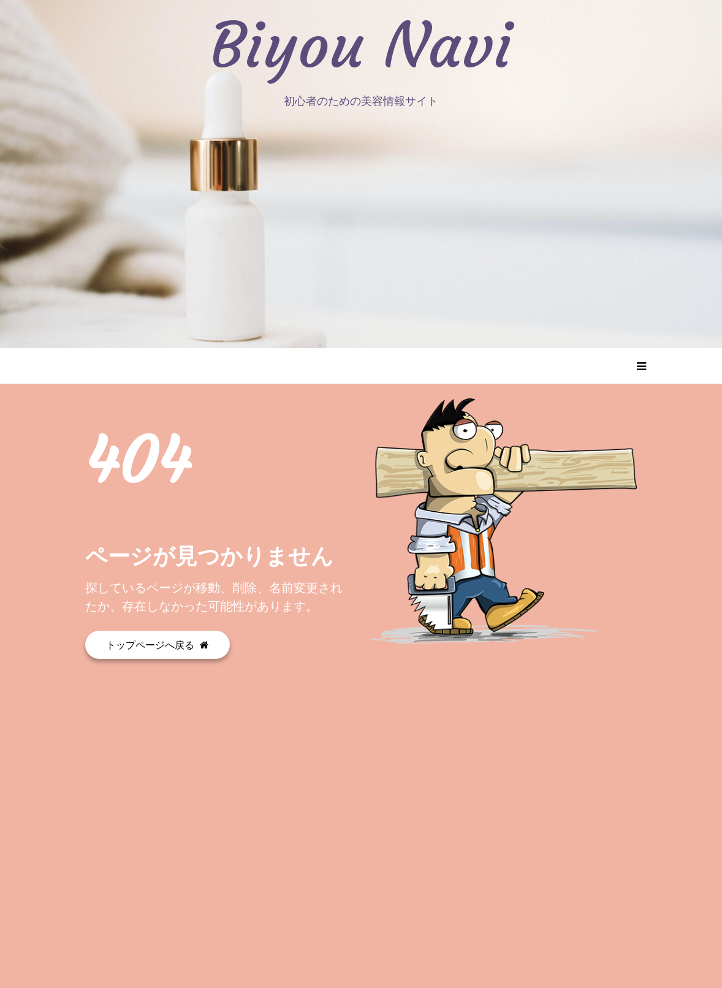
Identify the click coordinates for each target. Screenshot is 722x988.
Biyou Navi (361, 46)
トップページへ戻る (157, 645)
